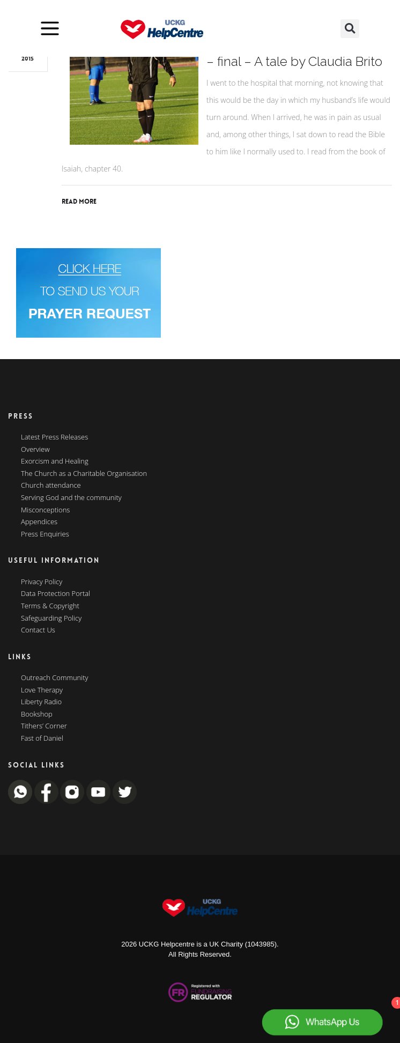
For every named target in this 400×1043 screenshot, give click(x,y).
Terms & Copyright (50, 606)
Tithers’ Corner (44, 726)
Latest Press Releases (54, 437)
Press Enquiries (45, 534)
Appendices (39, 522)
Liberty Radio (41, 702)
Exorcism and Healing (54, 461)
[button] (349, 28)
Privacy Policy (41, 582)
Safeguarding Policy (51, 618)
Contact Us (38, 630)
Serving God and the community (71, 498)
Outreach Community (54, 678)
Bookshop (37, 714)
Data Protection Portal (55, 594)
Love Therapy (42, 690)
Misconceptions (45, 510)
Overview (35, 449)
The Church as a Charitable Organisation (84, 474)
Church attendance (51, 485)
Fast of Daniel (42, 738)
